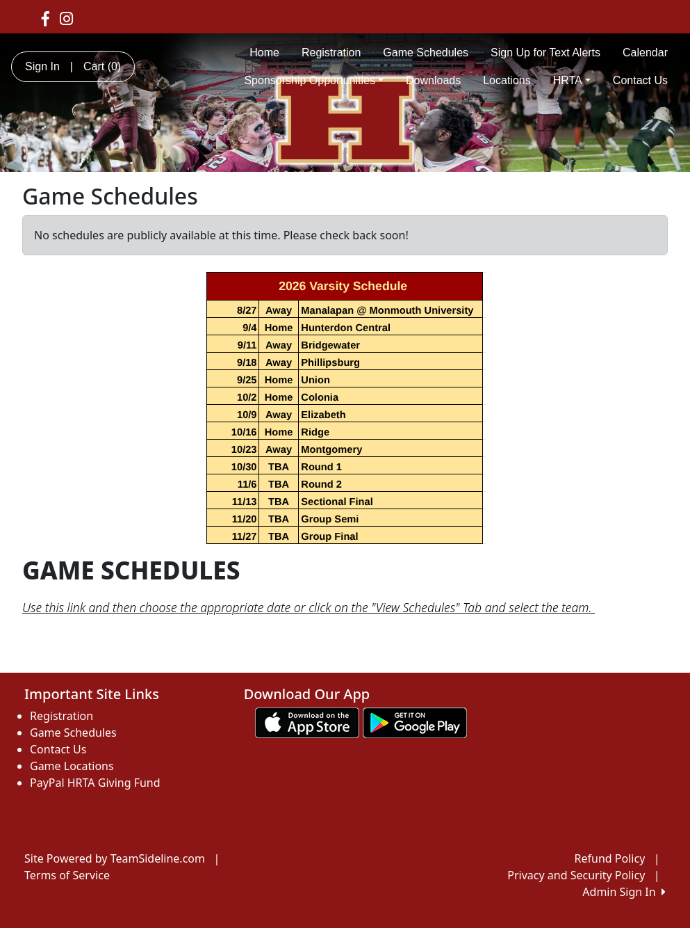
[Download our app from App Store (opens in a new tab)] (307, 721)
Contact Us (640, 80)
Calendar (645, 52)
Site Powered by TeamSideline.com (114, 858)
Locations (507, 80)
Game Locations (72, 766)
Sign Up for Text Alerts (545, 52)
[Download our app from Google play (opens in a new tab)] (415, 721)
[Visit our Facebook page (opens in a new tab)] (45, 18)
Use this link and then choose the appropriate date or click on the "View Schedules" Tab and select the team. (308, 607)
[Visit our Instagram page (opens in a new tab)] (66, 18)
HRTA (572, 80)
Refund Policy (610, 858)
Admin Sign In (624, 891)
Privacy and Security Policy (576, 875)
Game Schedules (425, 52)
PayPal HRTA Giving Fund (95, 782)
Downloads (433, 80)
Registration (331, 52)
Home (264, 52)
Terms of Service (67, 875)
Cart (102, 66)
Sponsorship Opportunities (314, 80)
